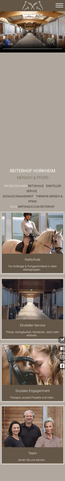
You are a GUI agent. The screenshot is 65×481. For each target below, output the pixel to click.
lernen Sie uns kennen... (32, 461)
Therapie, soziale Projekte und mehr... (32, 399)
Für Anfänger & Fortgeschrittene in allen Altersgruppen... (32, 268)
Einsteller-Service (32, 327)
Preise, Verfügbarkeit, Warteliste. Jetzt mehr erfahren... (32, 335)
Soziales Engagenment (32, 393)
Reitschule (32, 259)
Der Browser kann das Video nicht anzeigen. (32, 31)
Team (32, 455)
